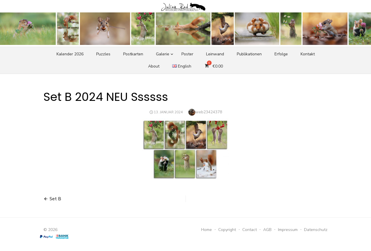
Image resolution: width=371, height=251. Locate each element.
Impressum (288, 229)
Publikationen (249, 54)
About (153, 66)
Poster (187, 54)
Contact (249, 229)
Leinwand (215, 54)
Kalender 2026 (70, 54)
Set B (55, 199)
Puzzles (103, 54)
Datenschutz (316, 229)
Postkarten (133, 54)
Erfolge (281, 54)
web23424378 (208, 112)
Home (206, 229)
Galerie (162, 54)
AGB (267, 229)
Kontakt (308, 54)
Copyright (227, 229)
